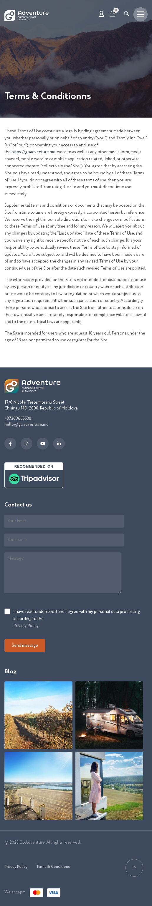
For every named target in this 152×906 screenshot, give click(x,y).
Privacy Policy (26, 626)
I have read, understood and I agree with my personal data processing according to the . (76, 619)
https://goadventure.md (33, 152)
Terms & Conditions (53, 867)
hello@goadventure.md (26, 424)
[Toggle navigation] (140, 14)
